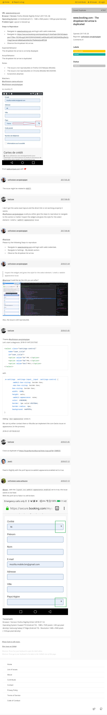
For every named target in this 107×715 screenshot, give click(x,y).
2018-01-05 (65, 330)
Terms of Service (13, 695)
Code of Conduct (13, 700)
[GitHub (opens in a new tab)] (101, 709)
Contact (10, 685)
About (9, 675)
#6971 (28, 188)
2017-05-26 (65, 180)
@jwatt (5, 490)
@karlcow (6, 239)
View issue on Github (9, 646)
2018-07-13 (65, 481)
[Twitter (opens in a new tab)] (94, 709)
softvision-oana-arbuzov (18, 481)
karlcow (11, 199)
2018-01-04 (65, 264)
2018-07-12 (65, 461)
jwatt (10, 461)
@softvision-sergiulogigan (12, 84)
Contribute (11, 680)
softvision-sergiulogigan (17, 180)
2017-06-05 (65, 199)
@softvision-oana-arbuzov (12, 81)
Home (9, 664)
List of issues (12, 669)
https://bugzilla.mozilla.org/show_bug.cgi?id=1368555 (40, 451)
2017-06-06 (65, 231)
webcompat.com (13, 169)
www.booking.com (13, 13)
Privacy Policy (12, 690)
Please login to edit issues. (11, 642)
